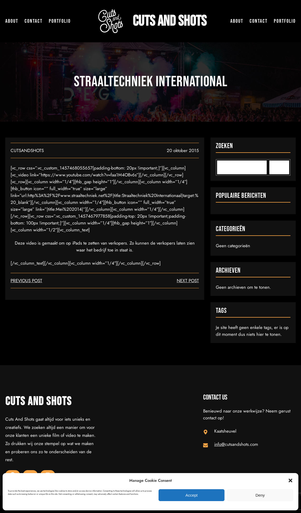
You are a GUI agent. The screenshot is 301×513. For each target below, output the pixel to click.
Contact (33, 21)
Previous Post (26, 280)
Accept (191, 495)
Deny (260, 495)
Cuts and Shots (170, 21)
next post (188, 280)
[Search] (279, 167)
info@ (219, 444)
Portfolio (60, 21)
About (11, 21)
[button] (290, 480)
